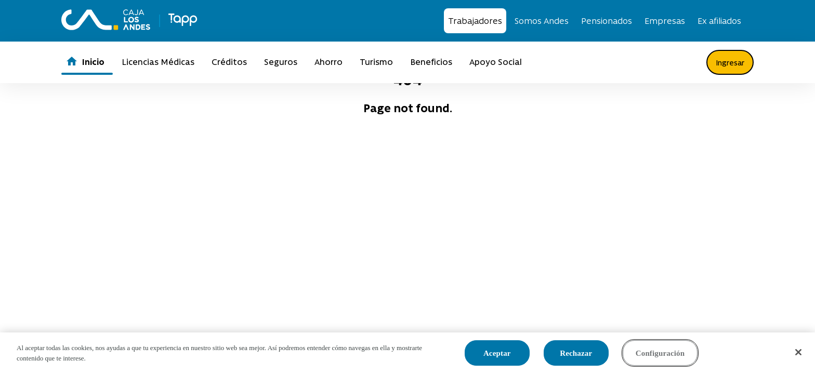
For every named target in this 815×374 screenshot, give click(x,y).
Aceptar (497, 353)
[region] (407, 353)
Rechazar (576, 353)
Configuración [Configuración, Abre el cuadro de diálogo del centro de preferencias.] (660, 353)
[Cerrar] (798, 352)
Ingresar (730, 62)
